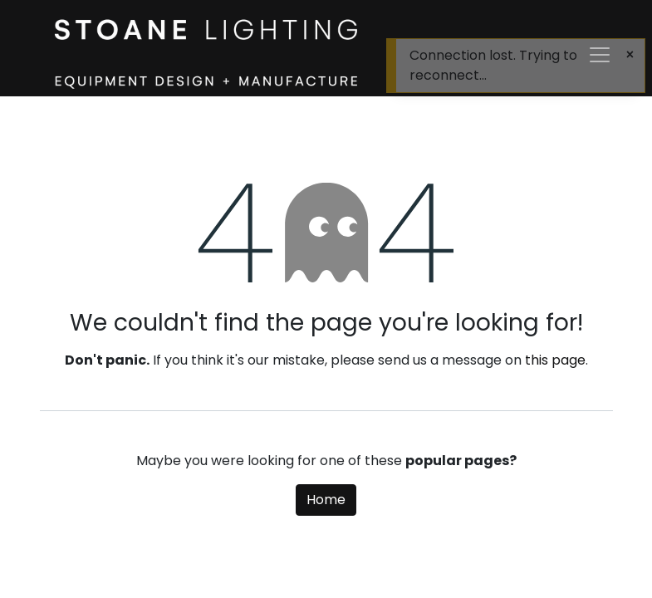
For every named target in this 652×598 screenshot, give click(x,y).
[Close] (630, 55)
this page (555, 360)
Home (326, 499)
